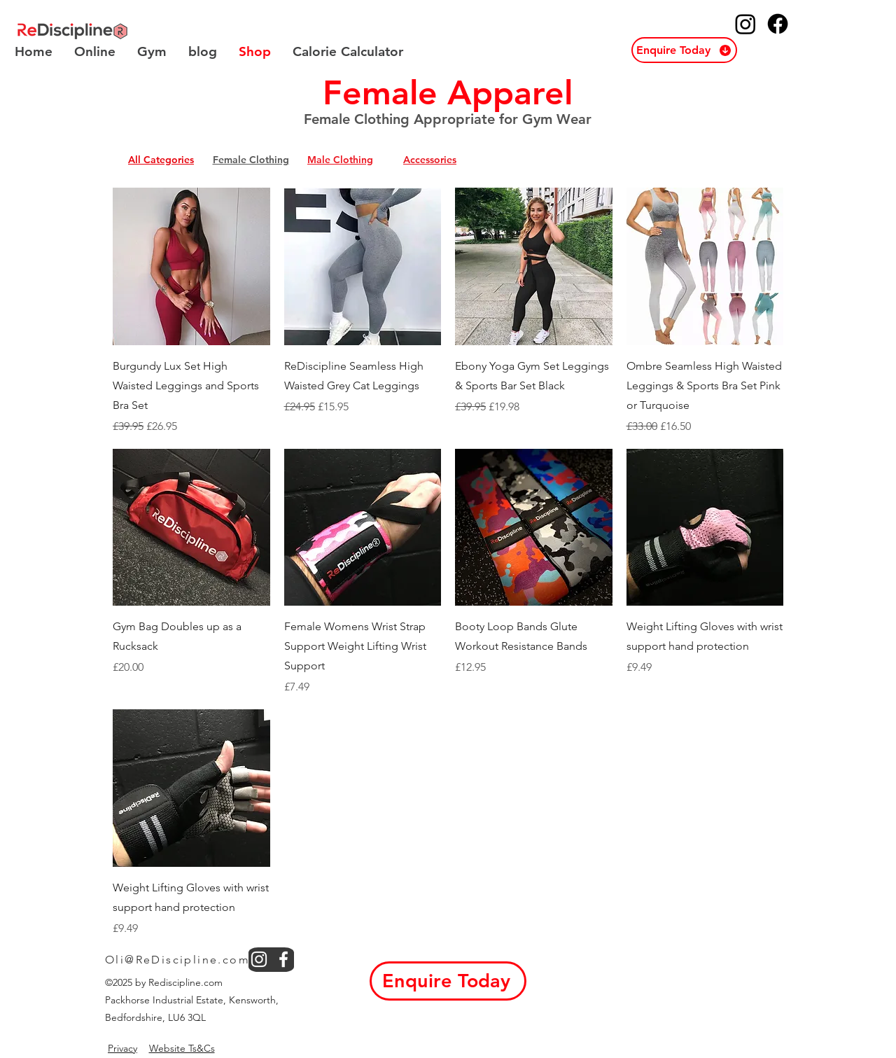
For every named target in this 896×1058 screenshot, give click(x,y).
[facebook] (283, 959)
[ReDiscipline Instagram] (745, 24)
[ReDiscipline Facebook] (777, 24)
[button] (684, 50)
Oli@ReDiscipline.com (177, 959)
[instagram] (259, 959)
